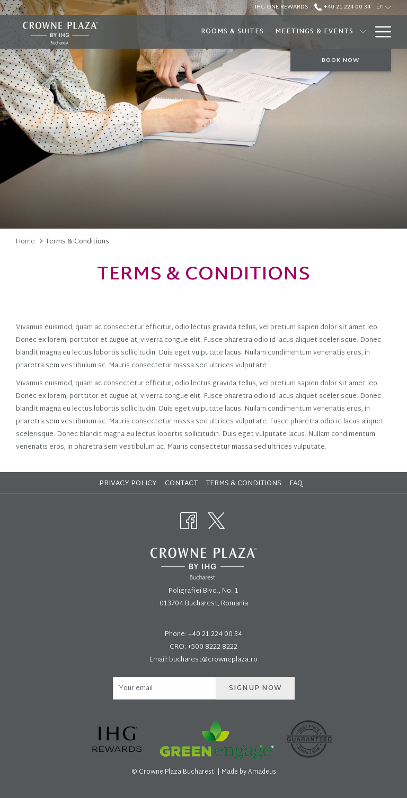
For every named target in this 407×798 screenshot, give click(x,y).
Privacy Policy (128, 483)
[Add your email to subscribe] (164, 688)
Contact (181, 483)
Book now (341, 60)
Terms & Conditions (243, 483)
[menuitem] (232, 32)
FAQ (296, 483)
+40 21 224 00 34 (215, 634)
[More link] (379, 32)
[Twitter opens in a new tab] (216, 521)
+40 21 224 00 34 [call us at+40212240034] (342, 7)
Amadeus (262, 772)
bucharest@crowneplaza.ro (213, 660)
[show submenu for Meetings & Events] (363, 32)
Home (25, 241)
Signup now (255, 688)
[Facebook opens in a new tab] (188, 521)
